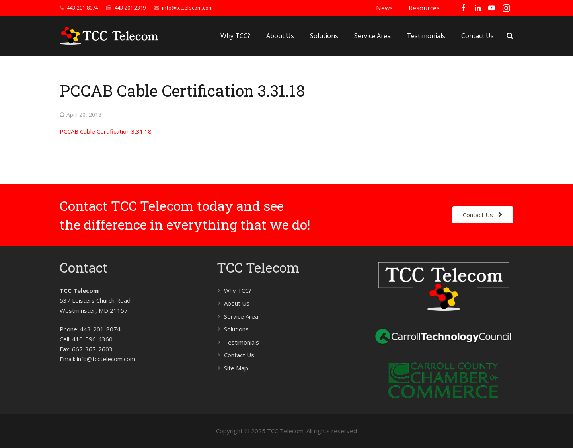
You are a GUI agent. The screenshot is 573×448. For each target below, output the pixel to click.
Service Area (241, 316)
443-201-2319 (130, 7)
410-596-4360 (92, 339)
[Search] (510, 35)
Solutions (236, 329)
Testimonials (241, 342)
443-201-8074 (82, 7)
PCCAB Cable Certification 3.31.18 (106, 131)
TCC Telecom (258, 267)
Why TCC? (237, 290)
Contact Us (239, 355)
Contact (84, 267)
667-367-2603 (92, 349)
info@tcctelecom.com (187, 7)
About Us (236, 303)
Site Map (236, 368)
